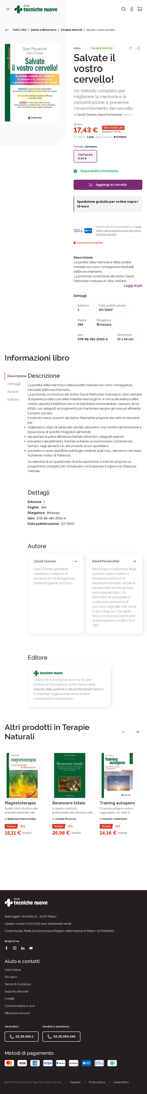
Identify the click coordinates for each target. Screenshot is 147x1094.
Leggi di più (133, 285)
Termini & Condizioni (18, 984)
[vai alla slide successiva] (137, 732)
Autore (12, 392)
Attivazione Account (17, 1013)
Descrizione (16, 376)
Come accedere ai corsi (20, 1005)
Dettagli (13, 384)
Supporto (75, 1082)
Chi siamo (11, 977)
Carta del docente (106, 234)
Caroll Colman (87, 114)
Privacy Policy (97, 1082)
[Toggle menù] (8, 9)
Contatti (9, 998)
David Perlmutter (110, 114)
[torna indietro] (7, 30)
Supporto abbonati (16, 991)
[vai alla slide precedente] (124, 732)
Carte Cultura (13, 969)
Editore (13, 399)
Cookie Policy (121, 1082)
